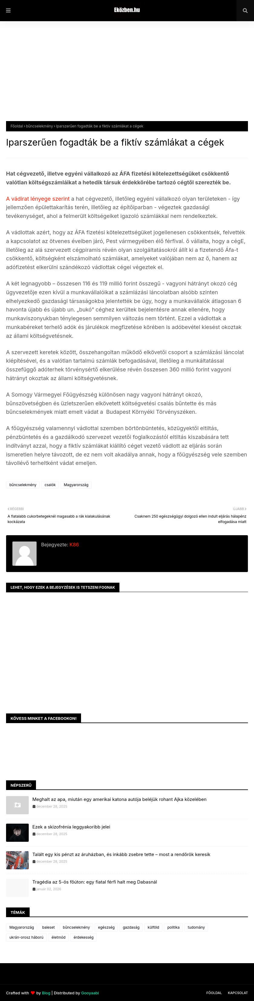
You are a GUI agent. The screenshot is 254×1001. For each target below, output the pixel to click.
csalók (50, 484)
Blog (46, 992)
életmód (59, 937)
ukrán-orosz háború (26, 937)
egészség (106, 927)
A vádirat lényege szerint (38, 199)
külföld (153, 927)
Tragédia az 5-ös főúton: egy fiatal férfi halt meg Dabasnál (94, 882)
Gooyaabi (90, 992)
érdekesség (83, 937)
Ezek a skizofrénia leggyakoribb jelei (71, 827)
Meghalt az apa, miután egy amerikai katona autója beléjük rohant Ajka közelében (119, 799)
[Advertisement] (127, 75)
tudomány (196, 927)
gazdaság (131, 927)
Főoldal (17, 126)
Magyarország (76, 484)
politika (173, 927)
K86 (73, 545)
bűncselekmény (39, 126)
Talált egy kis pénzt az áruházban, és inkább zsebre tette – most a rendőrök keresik (121, 854)
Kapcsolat (238, 993)
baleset (48, 927)
